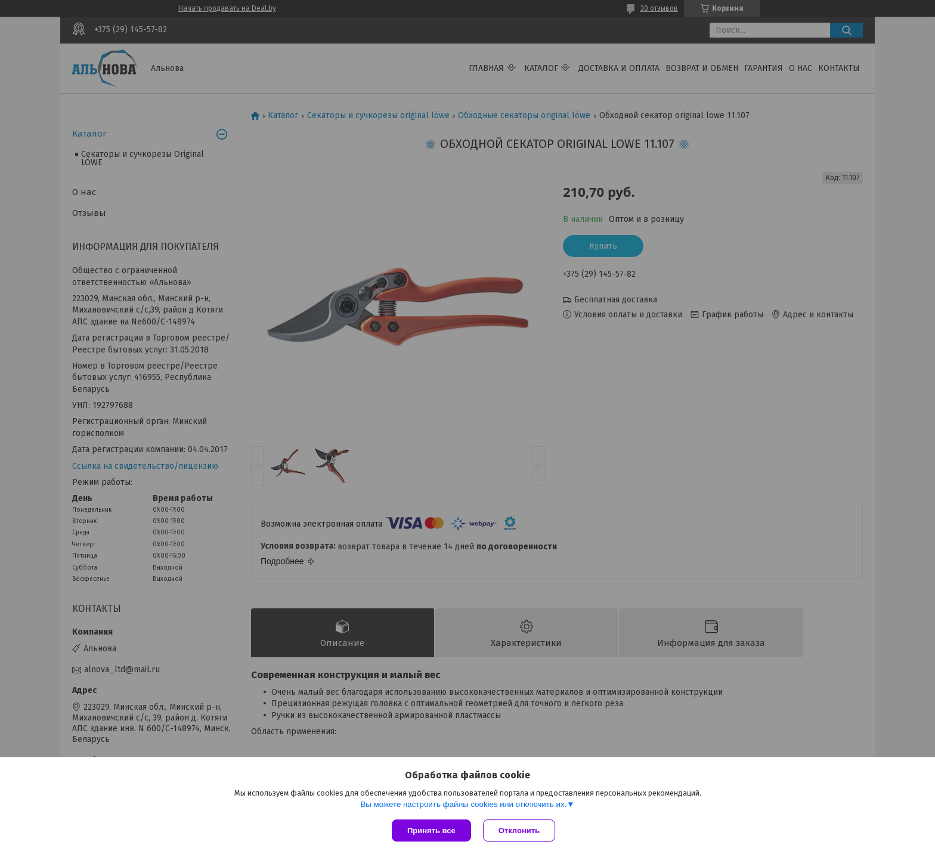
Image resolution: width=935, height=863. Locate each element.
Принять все (431, 830)
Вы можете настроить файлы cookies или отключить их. (463, 804)
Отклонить (519, 830)
